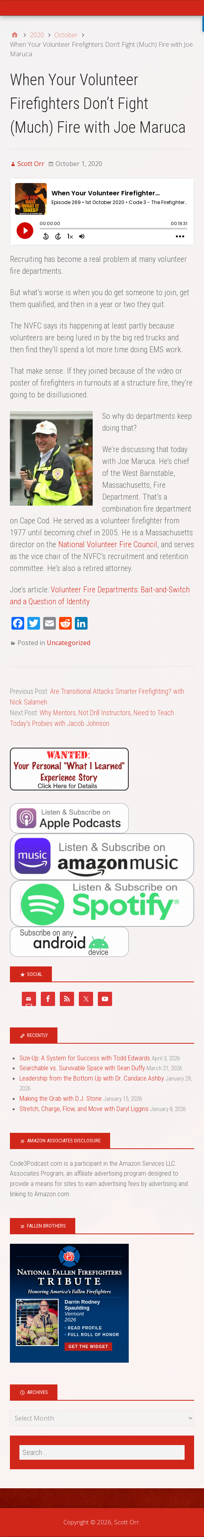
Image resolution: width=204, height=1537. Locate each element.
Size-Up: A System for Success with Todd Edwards (84, 1058)
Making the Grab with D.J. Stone (60, 1098)
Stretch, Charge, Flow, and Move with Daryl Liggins (84, 1109)
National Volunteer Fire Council (107, 544)
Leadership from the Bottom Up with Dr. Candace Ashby (91, 1078)
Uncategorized (68, 642)
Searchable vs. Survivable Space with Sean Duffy (82, 1068)
